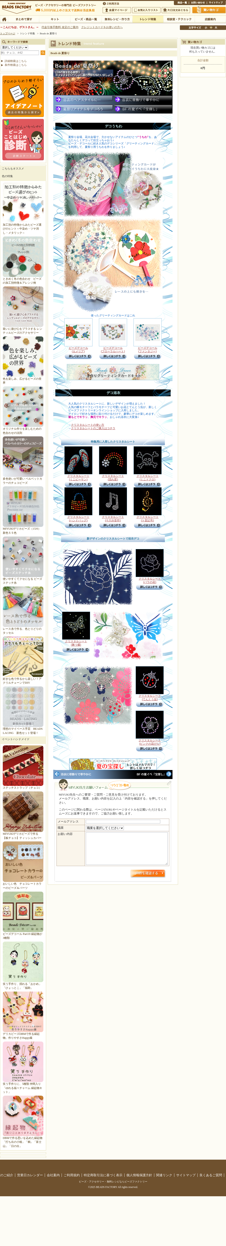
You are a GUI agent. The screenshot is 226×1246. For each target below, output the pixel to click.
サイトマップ (216, 3)
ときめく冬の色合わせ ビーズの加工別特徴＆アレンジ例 (23, 278)
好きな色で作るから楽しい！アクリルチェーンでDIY (23, 679)
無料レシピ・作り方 (116, 19)
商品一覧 (181, 3)
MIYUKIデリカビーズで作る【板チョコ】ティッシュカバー (23, 834)
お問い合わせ (198, 3)
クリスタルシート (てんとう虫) (150, 699)
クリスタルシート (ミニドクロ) (148, 479)
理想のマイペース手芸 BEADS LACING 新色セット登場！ (23, 729)
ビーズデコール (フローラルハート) (113, 351)
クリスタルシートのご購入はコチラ (93, 428)
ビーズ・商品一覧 (85, 19)
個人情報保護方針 (139, 1175)
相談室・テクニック (179, 19)
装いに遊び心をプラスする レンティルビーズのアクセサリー (23, 328)
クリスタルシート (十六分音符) (113, 520)
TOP (4, 19)
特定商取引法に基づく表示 (103, 1175)
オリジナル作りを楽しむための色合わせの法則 (23, 429)
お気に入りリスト (146, 10)
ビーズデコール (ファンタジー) (147, 352)
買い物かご (209, 10)
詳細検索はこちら (16, 61)
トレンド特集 (148, 19)
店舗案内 (210, 19)
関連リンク (164, 1175)
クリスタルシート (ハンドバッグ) (78, 520)
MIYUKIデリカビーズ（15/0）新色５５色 (23, 528)
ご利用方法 (111, 3)
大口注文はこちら (176, 10)
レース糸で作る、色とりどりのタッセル (23, 628)
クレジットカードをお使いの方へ (102, 27)
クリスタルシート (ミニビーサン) (78, 479)
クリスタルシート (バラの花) (150, 582)
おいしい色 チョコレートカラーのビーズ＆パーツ (23, 884)
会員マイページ (117, 10)
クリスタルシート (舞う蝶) (76, 644)
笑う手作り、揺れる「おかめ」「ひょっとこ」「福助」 (23, 983)
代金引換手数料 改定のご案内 (60, 27)
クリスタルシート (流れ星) (113, 479)
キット (54, 19)
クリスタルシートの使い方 (87, 424)
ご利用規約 (72, 1175)
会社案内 (53, 1175)
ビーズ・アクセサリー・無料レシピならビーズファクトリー (113, 1181)
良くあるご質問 (210, 1175)
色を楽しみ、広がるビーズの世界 (23, 378)
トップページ (7, 33)
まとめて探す (23, 19)
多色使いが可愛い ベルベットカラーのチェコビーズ (23, 478)
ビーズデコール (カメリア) (78, 352)
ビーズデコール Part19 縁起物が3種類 (23, 934)
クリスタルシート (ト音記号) (148, 520)
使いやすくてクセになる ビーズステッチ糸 (23, 578)
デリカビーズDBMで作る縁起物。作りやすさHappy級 (23, 1033)
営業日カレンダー (30, 1175)
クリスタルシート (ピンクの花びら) (150, 743)
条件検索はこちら (16, 65)
